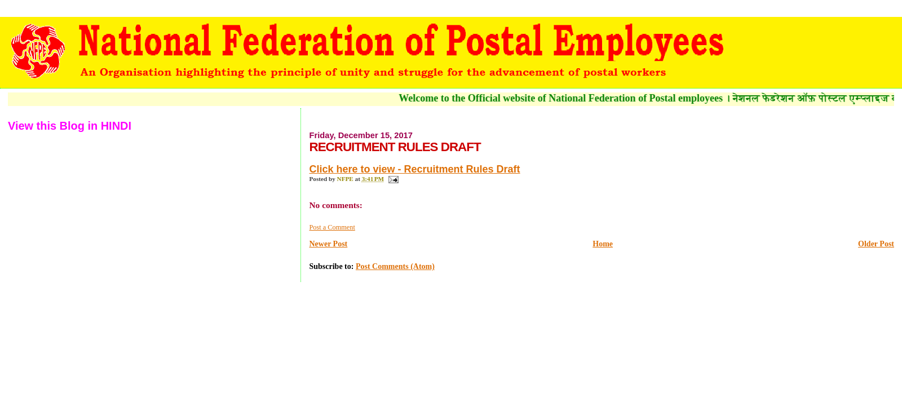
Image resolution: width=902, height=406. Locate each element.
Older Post (876, 244)
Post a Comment (332, 227)
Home (603, 244)
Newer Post (328, 244)
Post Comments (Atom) (395, 266)
